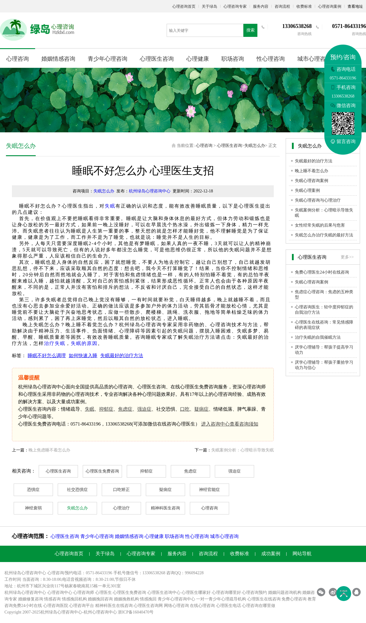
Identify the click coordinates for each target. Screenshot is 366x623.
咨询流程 (282, 6)
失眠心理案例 (307, 190)
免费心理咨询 (293, 599)
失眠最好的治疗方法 (121, 355)
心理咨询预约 (254, 592)
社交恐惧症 (77, 489)
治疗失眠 (54, 343)
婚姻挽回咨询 (100, 599)
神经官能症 (209, 489)
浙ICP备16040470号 (136, 612)
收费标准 (304, 6)
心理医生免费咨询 (102, 471)
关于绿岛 (209, 6)
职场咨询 (232, 59)
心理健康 (197, 59)
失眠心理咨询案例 (311, 180)
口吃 (185, 409)
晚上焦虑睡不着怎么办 (49, 450)
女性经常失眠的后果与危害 (320, 225)
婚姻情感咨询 (58, 59)
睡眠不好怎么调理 (47, 355)
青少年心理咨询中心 (176, 599)
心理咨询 (17, 59)
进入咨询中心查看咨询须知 (229, 423)
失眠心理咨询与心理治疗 (318, 200)
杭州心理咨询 (96, 612)
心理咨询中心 (59, 592)
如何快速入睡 (83, 355)
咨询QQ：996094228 (185, 573)
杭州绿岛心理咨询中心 (150, 191)
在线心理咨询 (202, 605)
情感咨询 (52, 599)
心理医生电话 (228, 605)
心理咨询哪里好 (226, 592)
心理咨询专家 (235, 6)
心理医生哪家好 (196, 592)
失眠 (110, 205)
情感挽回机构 (74, 599)
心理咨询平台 (81, 605)
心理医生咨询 (157, 59)
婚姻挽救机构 (126, 599)
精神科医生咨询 (165, 508)
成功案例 (270, 553)
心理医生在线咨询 (264, 599)
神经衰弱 (33, 508)
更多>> (347, 257)
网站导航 (302, 553)
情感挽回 (148, 599)
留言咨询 (343, 141)
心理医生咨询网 (148, 605)
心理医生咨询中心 (164, 592)
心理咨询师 (83, 592)
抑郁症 (106, 409)
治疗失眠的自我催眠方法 (318, 337)
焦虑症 (125, 409)
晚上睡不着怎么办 (311, 171)
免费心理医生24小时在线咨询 (322, 272)
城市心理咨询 (314, 59)
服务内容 (260, 6)
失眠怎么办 (254, 145)
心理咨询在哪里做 (258, 605)
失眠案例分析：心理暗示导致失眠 (242, 450)
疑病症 (201, 409)
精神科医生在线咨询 (114, 605)
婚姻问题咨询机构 (284, 592)
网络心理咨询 (176, 605)
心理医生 (103, 592)
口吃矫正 (121, 489)
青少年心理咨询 (107, 59)
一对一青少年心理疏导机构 (221, 599)
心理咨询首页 (183, 6)
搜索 (250, 30)
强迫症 (144, 409)
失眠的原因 (84, 343)
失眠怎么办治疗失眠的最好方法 (324, 235)
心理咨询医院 (55, 605)
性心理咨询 (270, 59)
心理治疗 (121, 508)
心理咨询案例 (329, 6)
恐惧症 (33, 489)
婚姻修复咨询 (30, 599)
